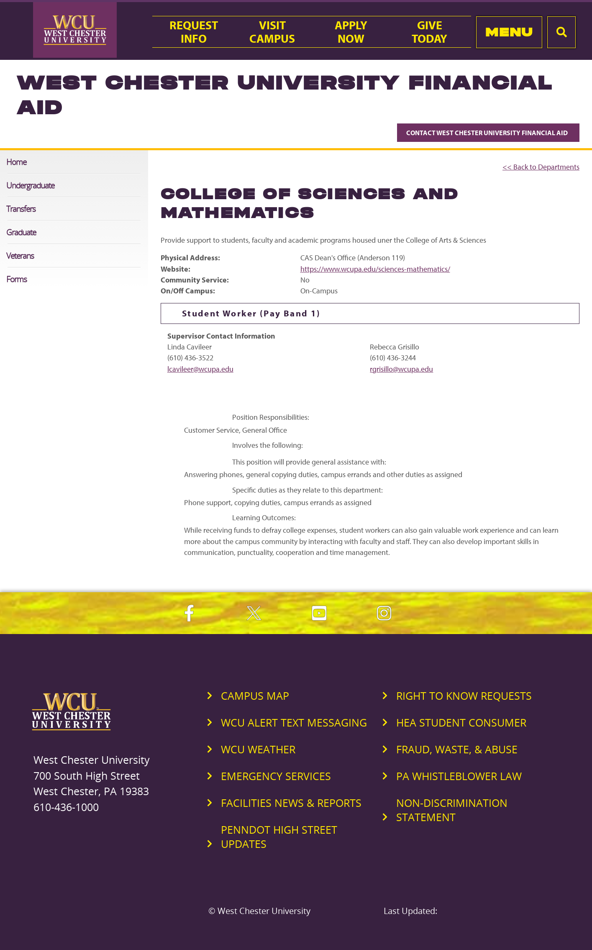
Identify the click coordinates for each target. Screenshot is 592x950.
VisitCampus (272, 31)
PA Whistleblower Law (459, 776)
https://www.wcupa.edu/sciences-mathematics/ (375, 269)
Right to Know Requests (464, 695)
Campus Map (255, 695)
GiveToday (429, 31)
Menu (509, 32)
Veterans (20, 255)
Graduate (21, 232)
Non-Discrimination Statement (451, 810)
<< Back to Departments (540, 167)
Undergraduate (30, 185)
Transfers (21, 208)
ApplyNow (351, 31)
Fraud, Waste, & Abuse (457, 749)
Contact (488, 132)
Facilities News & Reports (291, 803)
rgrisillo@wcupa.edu (401, 369)
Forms (16, 279)
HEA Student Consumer (461, 722)
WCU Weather (258, 749)
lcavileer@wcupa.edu (200, 369)
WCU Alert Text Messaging (294, 722)
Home (16, 162)
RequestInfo (193, 31)
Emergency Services (276, 776)
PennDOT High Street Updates (279, 836)
